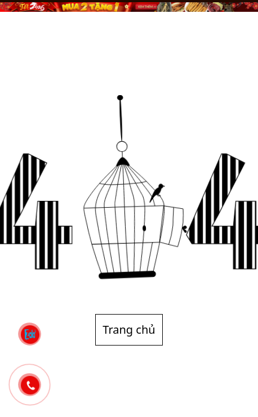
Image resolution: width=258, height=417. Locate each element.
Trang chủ (129, 329)
